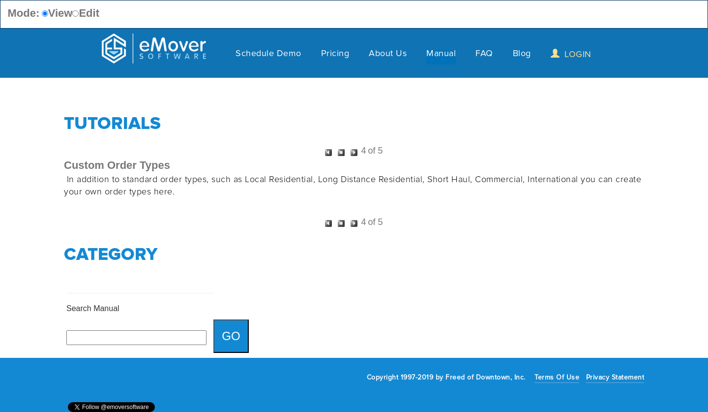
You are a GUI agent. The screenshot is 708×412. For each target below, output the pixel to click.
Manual (441, 55)
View (60, 13)
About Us (388, 55)
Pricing (335, 55)
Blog (522, 55)
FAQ (484, 55)
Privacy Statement (615, 377)
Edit (89, 13)
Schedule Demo (268, 55)
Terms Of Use (556, 377)
